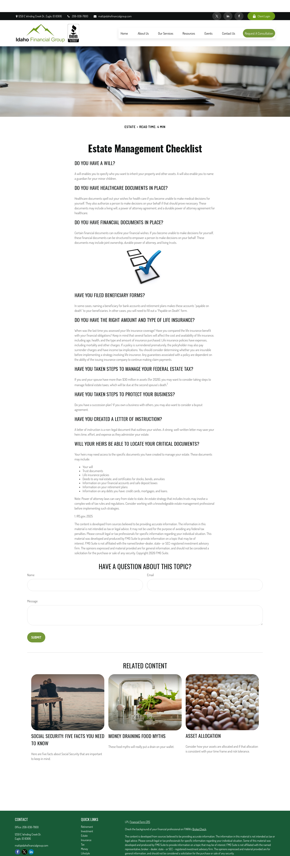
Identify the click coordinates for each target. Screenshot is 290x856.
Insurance (86, 828)
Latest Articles (88, 845)
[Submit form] (36, 625)
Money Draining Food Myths (137, 723)
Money (84, 836)
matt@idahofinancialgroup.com (112, 4)
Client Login (261, 4)
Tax (82, 832)
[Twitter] (216, 4)
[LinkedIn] (227, 4)
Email (150, 563)
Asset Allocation (203, 723)
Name (30, 563)
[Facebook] (238, 4)
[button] (124, 21)
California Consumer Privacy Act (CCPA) (233, 848)
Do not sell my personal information (206, 852)
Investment (87, 819)
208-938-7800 (77, 4)
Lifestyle (85, 841)
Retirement (87, 814)
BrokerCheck (199, 817)
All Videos (86, 850)
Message (32, 589)
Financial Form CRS (140, 810)
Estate (84, 823)
